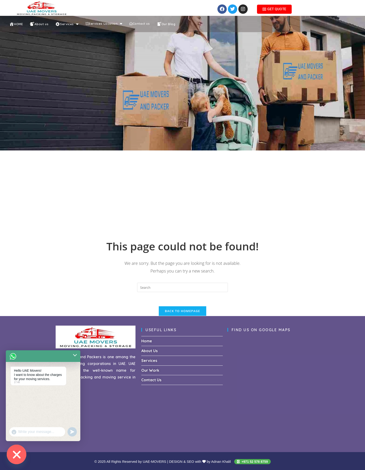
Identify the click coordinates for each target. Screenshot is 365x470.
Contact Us (151, 380)
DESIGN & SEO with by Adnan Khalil (200, 461)
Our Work (150, 370)
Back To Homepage (182, 311)
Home (146, 341)
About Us (149, 350)
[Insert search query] (182, 287)
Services (149, 360)
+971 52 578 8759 (252, 461)
